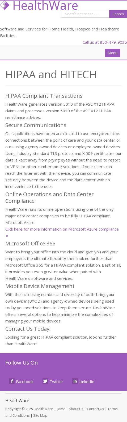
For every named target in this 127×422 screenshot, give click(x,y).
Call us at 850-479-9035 (105, 42)
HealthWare (43, 408)
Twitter (53, 381)
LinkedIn (83, 381)
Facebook (21, 381)
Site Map (40, 415)
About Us (76, 408)
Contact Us (95, 408)
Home (60, 408)
